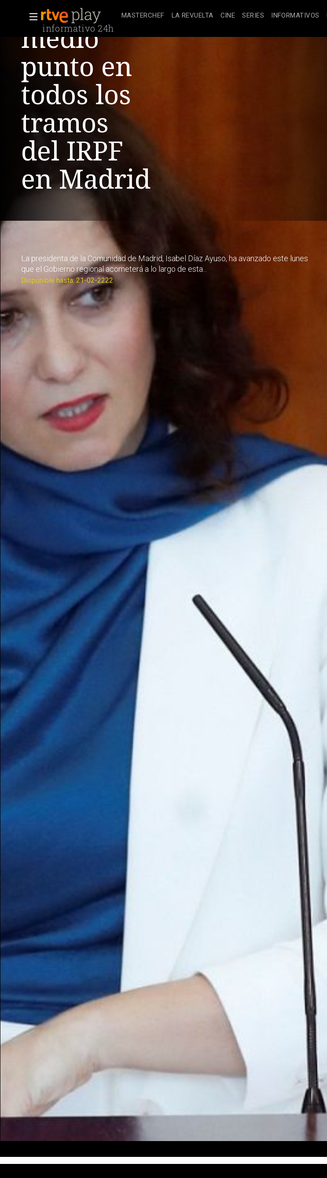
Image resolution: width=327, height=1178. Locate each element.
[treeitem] (143, 16)
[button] (30, 16)
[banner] (79, 16)
